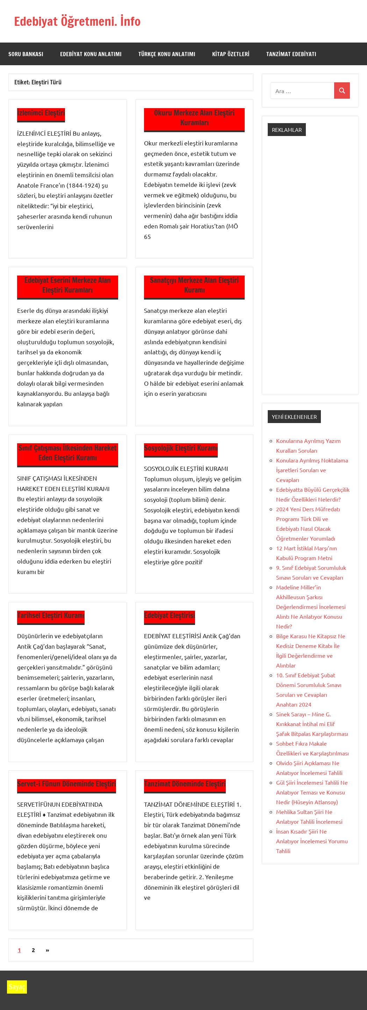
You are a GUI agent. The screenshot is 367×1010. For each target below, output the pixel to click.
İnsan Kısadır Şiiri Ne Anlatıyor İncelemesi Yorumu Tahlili (312, 841)
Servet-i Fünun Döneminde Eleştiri (66, 784)
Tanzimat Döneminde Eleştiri (185, 784)
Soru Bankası (25, 54)
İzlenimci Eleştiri (41, 113)
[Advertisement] (310, 271)
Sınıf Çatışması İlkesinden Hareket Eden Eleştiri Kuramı (67, 453)
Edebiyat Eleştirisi (169, 615)
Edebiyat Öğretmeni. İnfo (78, 21)
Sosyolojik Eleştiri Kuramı (181, 448)
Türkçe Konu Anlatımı (166, 54)
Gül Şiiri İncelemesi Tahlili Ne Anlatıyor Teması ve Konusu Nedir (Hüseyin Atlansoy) (312, 792)
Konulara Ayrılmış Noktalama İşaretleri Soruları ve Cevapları (312, 470)
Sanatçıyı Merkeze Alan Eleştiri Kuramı (194, 285)
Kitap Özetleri (231, 54)
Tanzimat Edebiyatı (291, 54)
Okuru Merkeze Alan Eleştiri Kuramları (194, 118)
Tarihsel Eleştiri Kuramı (51, 615)
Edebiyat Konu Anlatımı (91, 54)
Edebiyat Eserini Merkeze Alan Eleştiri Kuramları (67, 285)
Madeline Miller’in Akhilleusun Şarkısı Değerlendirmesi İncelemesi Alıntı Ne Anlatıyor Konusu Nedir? (311, 606)
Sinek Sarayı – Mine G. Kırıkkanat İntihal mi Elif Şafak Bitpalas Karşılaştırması (312, 723)
